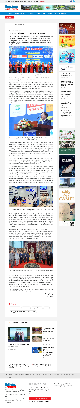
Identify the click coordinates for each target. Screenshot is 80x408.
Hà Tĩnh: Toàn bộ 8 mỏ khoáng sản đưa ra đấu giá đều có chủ (48, 339)
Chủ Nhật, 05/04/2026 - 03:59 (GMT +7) (15, 1)
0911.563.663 (34, 387)
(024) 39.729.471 (43, 387)
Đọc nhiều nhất (68, 67)
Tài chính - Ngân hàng (20, 13)
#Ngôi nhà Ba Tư (37, 308)
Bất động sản (31, 13)
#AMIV (46, 308)
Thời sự (11, 13)
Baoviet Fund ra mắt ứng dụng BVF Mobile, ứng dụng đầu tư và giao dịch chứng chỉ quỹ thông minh (48, 351)
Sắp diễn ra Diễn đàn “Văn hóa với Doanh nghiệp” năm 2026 (48, 329)
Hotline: (39, 1)
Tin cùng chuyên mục (20, 323)
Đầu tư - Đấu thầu (41, 13)
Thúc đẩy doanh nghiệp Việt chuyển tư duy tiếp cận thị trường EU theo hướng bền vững (19, 365)
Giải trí (73, 374)
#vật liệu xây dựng (14, 308)
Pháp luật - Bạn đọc (65, 374)
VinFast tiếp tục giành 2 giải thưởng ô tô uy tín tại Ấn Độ (18, 345)
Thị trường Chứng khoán (60, 13)
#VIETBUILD (26, 308)
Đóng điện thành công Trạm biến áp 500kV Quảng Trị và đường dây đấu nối (43, 365)
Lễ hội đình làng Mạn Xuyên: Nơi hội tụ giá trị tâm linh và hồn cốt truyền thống (67, 94)
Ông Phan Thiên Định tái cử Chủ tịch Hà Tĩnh (67, 74)
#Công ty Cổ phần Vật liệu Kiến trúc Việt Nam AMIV (22, 312)
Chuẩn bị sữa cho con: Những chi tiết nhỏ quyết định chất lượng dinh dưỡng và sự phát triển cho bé (67, 114)
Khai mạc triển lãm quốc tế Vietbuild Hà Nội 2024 (27, 33)
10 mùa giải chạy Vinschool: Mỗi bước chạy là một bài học (66, 103)
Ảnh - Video (8, 377)
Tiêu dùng (50, 13)
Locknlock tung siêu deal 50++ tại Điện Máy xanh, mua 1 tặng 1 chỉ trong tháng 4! (67, 83)
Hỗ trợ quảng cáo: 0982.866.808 (40, 398)
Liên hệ (30, 1)
